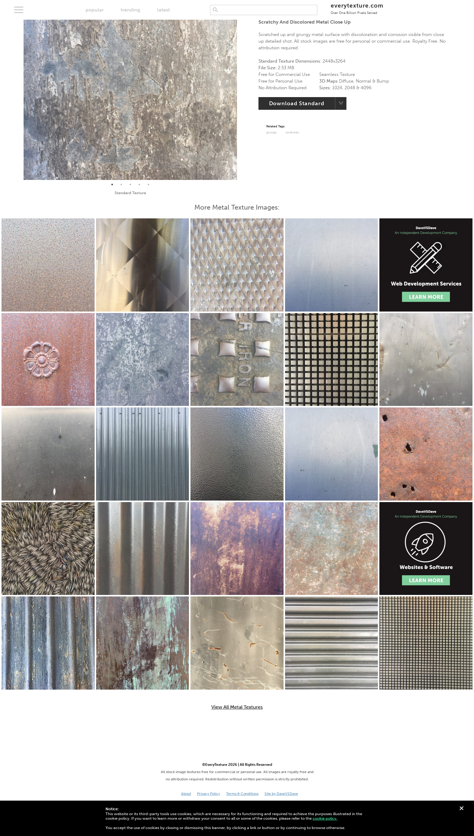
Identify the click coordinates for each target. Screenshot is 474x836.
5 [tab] (148, 184)
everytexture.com (357, 8)
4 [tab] (139, 184)
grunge (271, 132)
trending (130, 10)
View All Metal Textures (237, 707)
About (186, 794)
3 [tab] (130, 184)
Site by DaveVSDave (281, 794)
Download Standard (296, 103)
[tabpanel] (130, 100)
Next (242, 100)
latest (163, 10)
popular (95, 10)
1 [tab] (112, 184)
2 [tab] (121, 184)
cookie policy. (325, 818)
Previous (19, 100)
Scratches (292, 132)
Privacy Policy (208, 794)
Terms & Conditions (242, 794)
